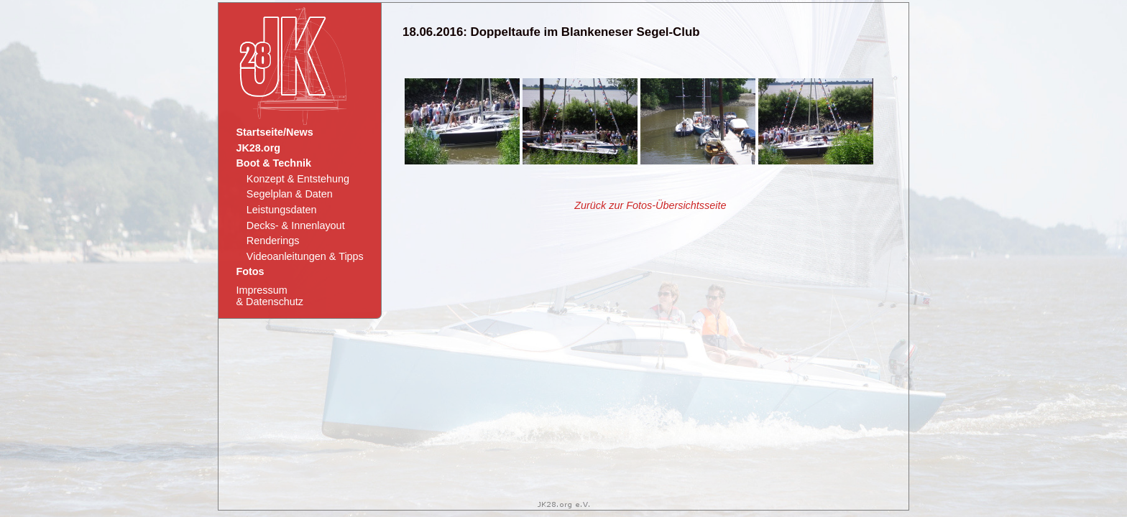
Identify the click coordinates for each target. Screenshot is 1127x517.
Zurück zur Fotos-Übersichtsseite (650, 205)
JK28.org (258, 148)
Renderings (273, 240)
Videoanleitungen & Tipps (305, 256)
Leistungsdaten (282, 209)
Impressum (268, 295)
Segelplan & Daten (290, 194)
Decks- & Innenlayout (296, 225)
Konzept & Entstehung (298, 179)
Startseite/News (274, 132)
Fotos (250, 271)
